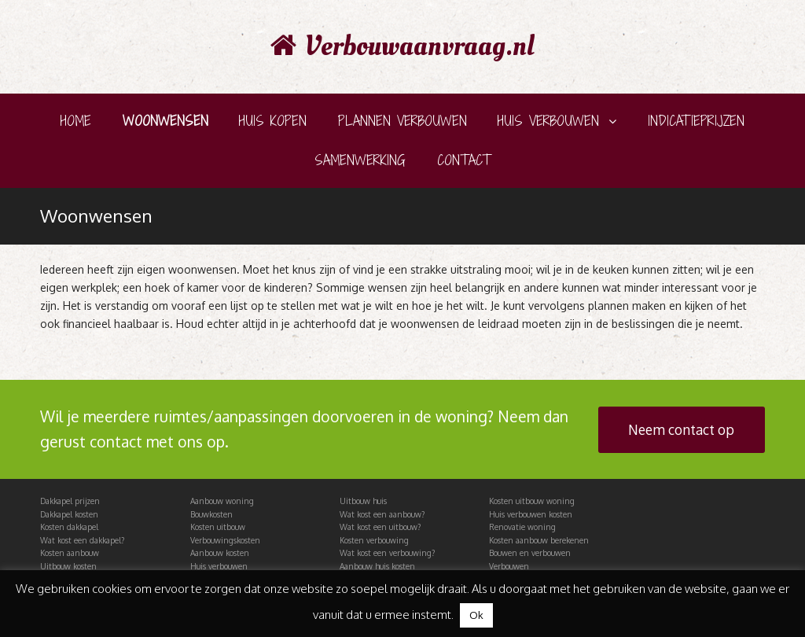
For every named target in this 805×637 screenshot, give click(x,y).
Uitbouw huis (363, 501)
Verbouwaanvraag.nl (402, 46)
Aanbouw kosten (219, 553)
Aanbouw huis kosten (377, 566)
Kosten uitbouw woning (532, 501)
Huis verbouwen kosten (530, 514)
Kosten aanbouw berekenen (539, 540)
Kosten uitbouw (217, 527)
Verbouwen (509, 566)
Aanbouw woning (222, 501)
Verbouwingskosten (225, 540)
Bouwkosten (211, 514)
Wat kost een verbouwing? (387, 553)
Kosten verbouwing (374, 540)
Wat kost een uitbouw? (380, 527)
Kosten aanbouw (69, 553)
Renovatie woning (522, 527)
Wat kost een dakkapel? (82, 540)
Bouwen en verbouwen (530, 553)
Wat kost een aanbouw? (382, 514)
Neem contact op (681, 429)
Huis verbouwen (219, 566)
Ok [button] (476, 615)
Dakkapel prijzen (70, 501)
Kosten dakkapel (69, 527)
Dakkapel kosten (69, 514)
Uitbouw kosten (68, 566)
